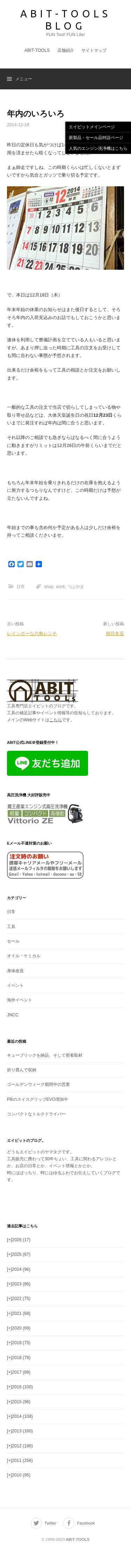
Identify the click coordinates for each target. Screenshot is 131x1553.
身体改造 (15, 970)
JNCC (13, 1015)
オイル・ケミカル (24, 955)
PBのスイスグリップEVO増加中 (37, 1099)
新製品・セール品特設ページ (96, 137)
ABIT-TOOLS (37, 50)
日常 (20, 586)
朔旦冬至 (115, 633)
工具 (11, 926)
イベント (15, 985)
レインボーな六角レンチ (32, 633)
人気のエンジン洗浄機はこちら (98, 148)
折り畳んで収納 (21, 1069)
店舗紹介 (65, 50)
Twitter (51, 1523)
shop (48, 586)
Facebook (86, 1523)
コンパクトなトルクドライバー (36, 1114)
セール (13, 941)
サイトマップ (94, 50)
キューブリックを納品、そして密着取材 (44, 1055)
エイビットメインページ (92, 126)
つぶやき (75, 586)
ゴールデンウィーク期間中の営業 (38, 1084)
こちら (55, 719)
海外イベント (19, 1000)
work (60, 586)
